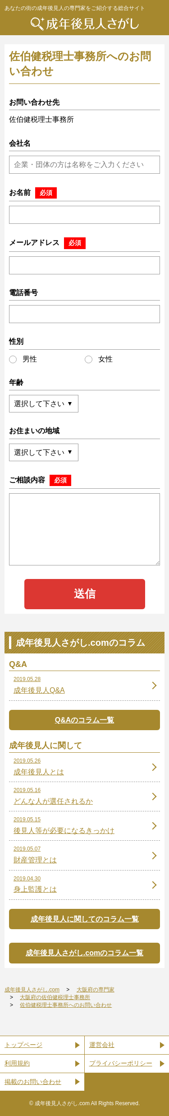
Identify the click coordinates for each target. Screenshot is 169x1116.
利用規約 (17, 1063)
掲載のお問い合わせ (33, 1081)
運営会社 (101, 1044)
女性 (99, 359)
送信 (85, 594)
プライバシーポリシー (120, 1063)
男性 (23, 359)
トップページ (23, 1044)
